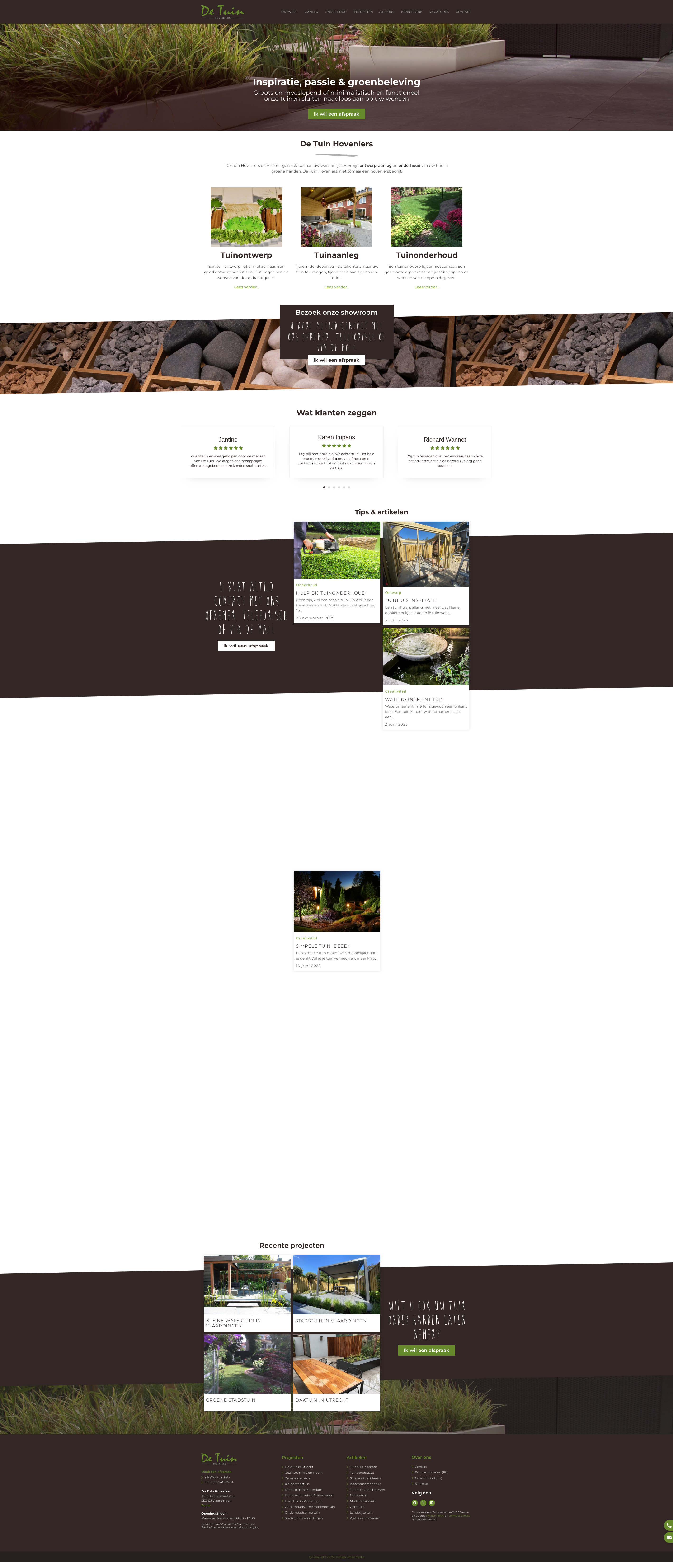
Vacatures (440, 11)
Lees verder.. (246, 287)
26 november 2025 (315, 618)
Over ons (387, 11)
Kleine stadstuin (297, 1484)
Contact (463, 12)
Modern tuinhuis (362, 1501)
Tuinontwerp (246, 255)
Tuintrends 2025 (362, 1472)
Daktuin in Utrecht (299, 1467)
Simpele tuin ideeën (365, 1478)
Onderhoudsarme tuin (302, 1512)
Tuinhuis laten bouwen (367, 1490)
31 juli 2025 (396, 620)
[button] (324, 487)
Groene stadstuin (298, 1478)
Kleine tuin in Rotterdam (303, 1490)
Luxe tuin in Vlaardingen (304, 1501)
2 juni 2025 (396, 724)
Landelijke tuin (361, 1512)
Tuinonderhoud (427, 255)
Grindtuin (357, 1507)
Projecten (363, 12)
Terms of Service (459, 1515)
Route (206, 1505)
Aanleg (312, 11)
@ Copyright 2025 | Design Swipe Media (336, 1557)
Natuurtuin (358, 1495)
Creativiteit (306, 938)
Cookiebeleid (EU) (428, 1478)
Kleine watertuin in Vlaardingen (309, 1495)
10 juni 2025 (308, 965)
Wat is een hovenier (365, 1518)
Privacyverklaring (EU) (431, 1472)
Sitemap (421, 1484)
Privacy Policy (435, 1515)
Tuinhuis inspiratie (364, 1467)
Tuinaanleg (336, 255)
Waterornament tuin (366, 1484)
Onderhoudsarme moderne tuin (310, 1507)
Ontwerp (290, 11)
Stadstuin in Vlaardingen (304, 1518)
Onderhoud (337, 11)
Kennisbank (413, 11)
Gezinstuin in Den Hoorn (304, 1472)
